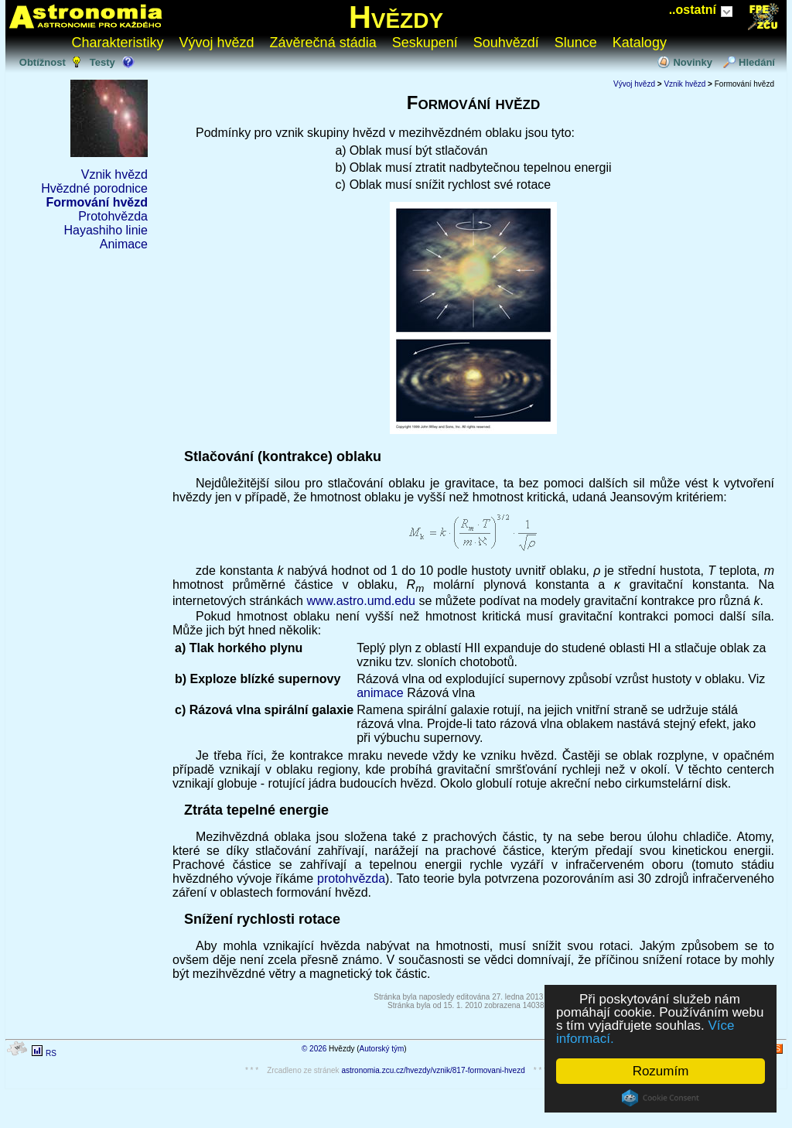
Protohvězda (113, 216)
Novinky (692, 62)
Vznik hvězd (114, 174)
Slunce (576, 42)
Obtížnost (42, 62)
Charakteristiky (118, 42)
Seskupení (425, 42)
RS (51, 1053)
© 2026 (314, 1048)
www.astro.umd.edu (360, 600)
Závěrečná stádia (323, 42)
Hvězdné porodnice (94, 188)
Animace (124, 244)
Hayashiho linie (105, 230)
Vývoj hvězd (216, 42)
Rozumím (661, 1071)
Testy (102, 62)
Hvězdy (396, 17)
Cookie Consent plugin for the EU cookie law (660, 1097)
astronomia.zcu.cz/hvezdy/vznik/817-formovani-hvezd (432, 1070)
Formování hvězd (97, 202)
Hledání (757, 62)
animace (380, 692)
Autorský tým (382, 1048)
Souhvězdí (506, 42)
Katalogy (640, 42)
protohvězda (351, 878)
